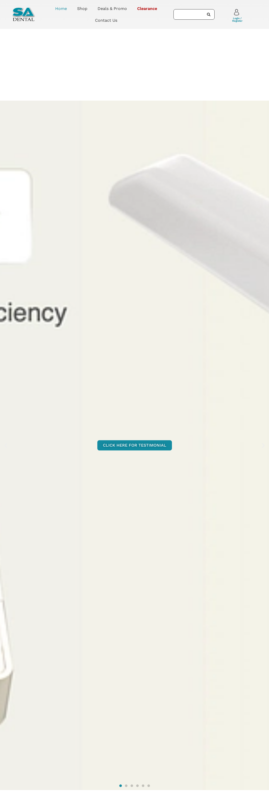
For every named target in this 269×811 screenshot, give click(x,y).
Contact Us (106, 20)
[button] (6, 445)
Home (61, 8)
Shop (82, 8)
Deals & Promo (112, 8)
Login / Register (237, 19)
